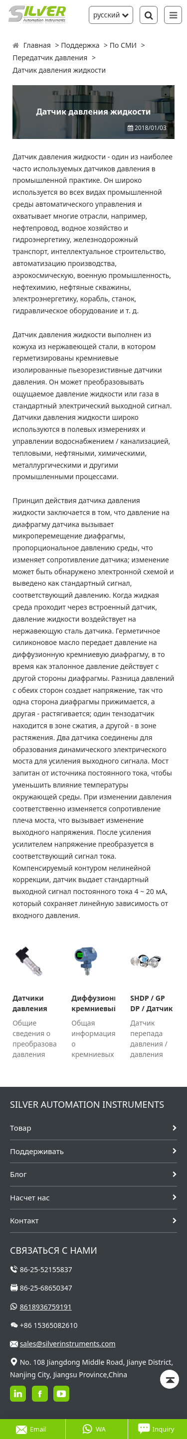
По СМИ (123, 45)
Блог (18, 1174)
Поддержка (80, 45)
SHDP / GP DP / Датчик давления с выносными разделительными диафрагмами (152, 1003)
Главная (37, 45)
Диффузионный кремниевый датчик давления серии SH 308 (93, 1003)
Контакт (24, 1220)
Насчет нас (30, 1197)
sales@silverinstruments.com (68, 1343)
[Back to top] (170, 1379)
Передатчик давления (49, 57)
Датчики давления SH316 (29, 1003)
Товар (20, 1128)
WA (94, 1429)
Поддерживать (37, 1151)
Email (31, 1429)
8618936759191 (46, 1306)
